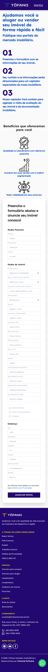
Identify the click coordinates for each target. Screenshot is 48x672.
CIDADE (10, 455)
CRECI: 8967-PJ (9, 558)
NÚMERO (11, 446)
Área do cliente (8, 602)
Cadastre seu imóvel (11, 587)
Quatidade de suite (15, 376)
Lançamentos (8, 578)
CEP (9, 428)
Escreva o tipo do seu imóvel (20, 286)
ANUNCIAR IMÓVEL (24, 495)
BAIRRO (10, 473)
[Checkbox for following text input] (10, 408)
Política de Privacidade (22, 488)
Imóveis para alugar (11, 574)
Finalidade (13, 268)
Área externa (13, 340)
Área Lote (12, 349)
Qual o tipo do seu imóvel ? (19, 277)
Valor (10, 304)
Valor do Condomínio (17, 313)
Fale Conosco (8, 540)
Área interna (13, 331)
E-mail (10, 252)
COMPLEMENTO (13, 464)
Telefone (12, 243)
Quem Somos (8, 536)
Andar (10, 358)
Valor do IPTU (13, 322)
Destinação (12, 295)
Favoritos (6, 591)
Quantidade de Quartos (17, 367)
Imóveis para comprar (12, 569)
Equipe (5, 545)
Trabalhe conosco (9, 549)
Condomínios (7, 582)
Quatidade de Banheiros (18, 385)
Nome (10, 234)
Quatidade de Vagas (16, 394)
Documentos (7, 607)
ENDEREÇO (12, 437)
